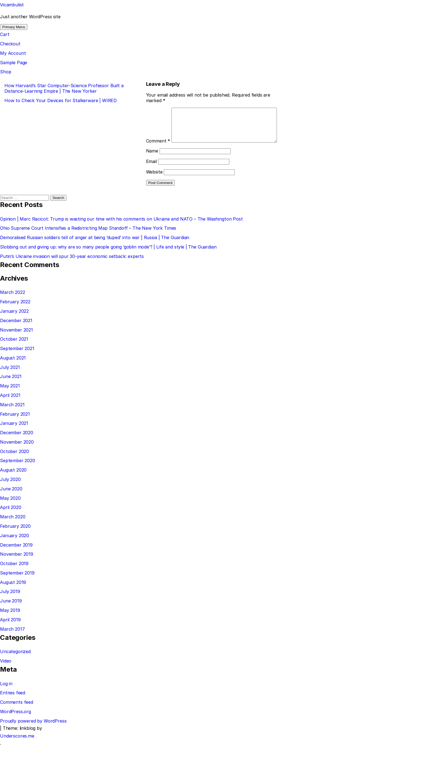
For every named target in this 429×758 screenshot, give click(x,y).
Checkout (10, 43)
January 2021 (14, 435)
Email (151, 173)
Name (152, 163)
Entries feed (12, 705)
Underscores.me (17, 748)
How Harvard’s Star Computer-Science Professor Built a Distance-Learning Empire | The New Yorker (64, 88)
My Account (13, 53)
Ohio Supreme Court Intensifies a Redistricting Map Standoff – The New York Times (88, 240)
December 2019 (16, 557)
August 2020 (13, 482)
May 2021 (10, 398)
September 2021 (17, 360)
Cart (4, 34)
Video (5, 673)
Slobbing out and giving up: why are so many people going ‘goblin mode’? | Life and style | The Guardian (108, 259)
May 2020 (10, 510)
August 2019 (13, 594)
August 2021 (13, 370)
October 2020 (14, 463)
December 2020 (16, 444)
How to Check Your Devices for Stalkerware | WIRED (60, 100)
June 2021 (11, 388)
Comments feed (16, 714)
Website (154, 184)
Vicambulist (12, 4)
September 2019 (17, 585)
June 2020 (11, 501)
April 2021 (10, 407)
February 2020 (15, 538)
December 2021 (16, 332)
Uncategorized (15, 663)
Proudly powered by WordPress (33, 733)
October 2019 (14, 575)
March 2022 (12, 304)
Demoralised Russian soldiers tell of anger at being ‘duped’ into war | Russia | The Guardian (94, 249)
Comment (158, 110)
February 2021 (15, 426)
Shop (5, 71)
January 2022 (14, 323)
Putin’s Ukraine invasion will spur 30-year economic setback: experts (72, 268)
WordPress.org (15, 723)
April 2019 (10, 632)
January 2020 (14, 547)
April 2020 (10, 519)
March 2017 (12, 641)
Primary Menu (13, 27)
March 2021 (12, 417)
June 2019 (11, 613)
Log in (6, 696)
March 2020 (12, 529)
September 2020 (17, 472)
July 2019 (10, 603)
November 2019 (16, 566)
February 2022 (15, 314)
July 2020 (10, 491)
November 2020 (17, 454)
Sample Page (13, 62)
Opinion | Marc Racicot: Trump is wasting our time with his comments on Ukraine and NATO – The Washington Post (121, 231)
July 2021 (10, 379)
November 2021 (16, 342)
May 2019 (10, 622)
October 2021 (14, 351)
